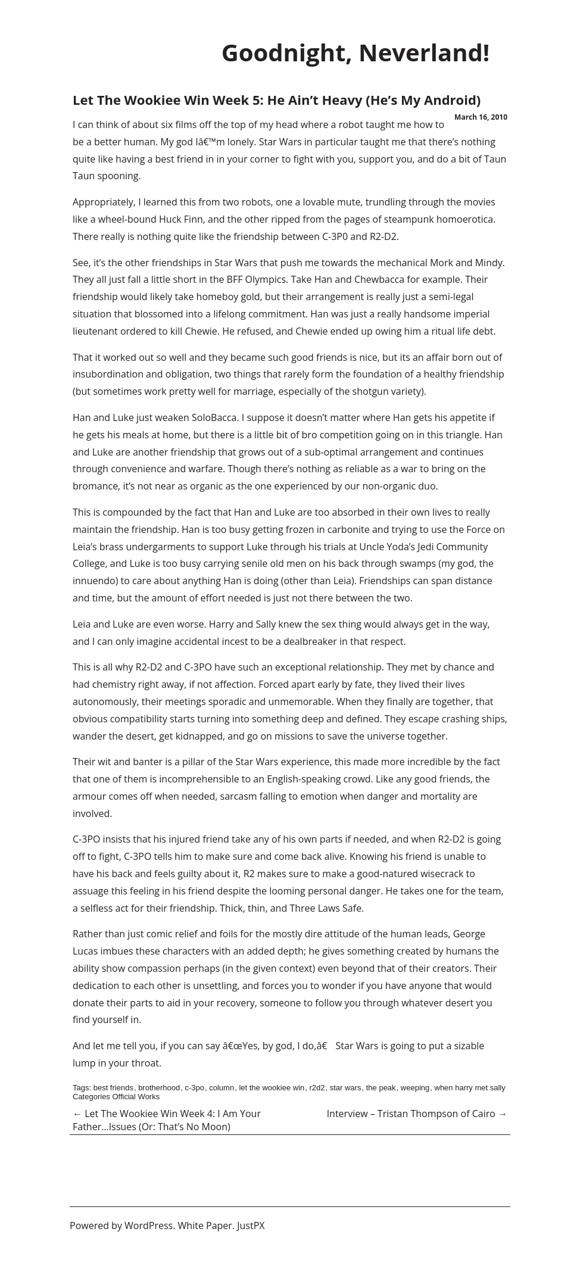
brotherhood (159, 1087)
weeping (415, 1087)
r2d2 (317, 1087)
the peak (381, 1087)
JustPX (250, 1225)
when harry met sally (470, 1087)
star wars (345, 1087)
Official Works (136, 1096)
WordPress (148, 1225)
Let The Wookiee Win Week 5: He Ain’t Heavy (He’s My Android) (277, 99)
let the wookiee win (271, 1087)
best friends (113, 1087)
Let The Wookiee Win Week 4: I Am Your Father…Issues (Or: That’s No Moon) (167, 1120)
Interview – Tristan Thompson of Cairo (417, 1113)
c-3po (194, 1087)
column (221, 1087)
